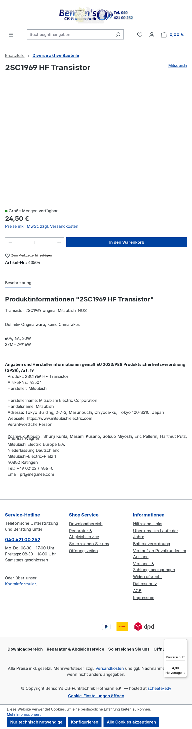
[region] (96, 145)
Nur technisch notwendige (36, 722)
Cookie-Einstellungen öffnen (96, 695)
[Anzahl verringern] (10, 242)
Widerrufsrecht (147, 576)
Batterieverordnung (151, 543)
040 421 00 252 (22, 539)
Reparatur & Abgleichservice (75, 649)
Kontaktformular (20, 583)
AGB (137, 590)
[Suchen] (118, 34)
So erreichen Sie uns (89, 543)
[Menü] (11, 34)
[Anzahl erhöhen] (59, 242)
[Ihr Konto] (152, 34)
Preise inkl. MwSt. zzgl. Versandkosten (41, 226)
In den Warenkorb (126, 242)
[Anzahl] (34, 242)
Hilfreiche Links (147, 523)
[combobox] (69, 34)
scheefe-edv (159, 688)
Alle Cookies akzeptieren (131, 722)
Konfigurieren (84, 722)
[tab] (18, 282)
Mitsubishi (177, 65)
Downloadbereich (85, 523)
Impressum (143, 597)
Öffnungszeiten (83, 550)
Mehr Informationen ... (24, 714)
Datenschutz (145, 583)
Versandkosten (110, 668)
